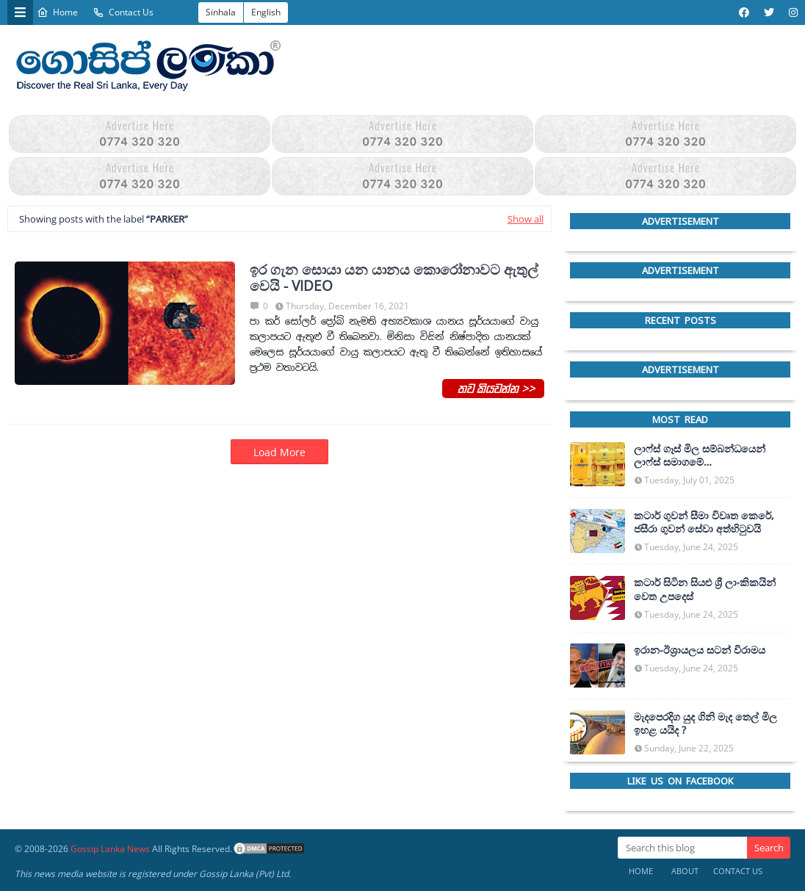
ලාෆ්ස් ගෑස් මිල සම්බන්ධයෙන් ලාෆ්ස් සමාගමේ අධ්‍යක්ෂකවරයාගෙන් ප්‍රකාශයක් (704, 455)
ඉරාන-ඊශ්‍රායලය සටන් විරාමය (699, 650)
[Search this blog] (682, 848)
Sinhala (221, 12)
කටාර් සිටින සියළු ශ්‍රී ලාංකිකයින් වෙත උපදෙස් (705, 589)
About (684, 870)
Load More (279, 452)
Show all (526, 219)
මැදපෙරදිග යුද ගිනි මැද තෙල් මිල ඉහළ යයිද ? (705, 723)
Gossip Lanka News (110, 849)
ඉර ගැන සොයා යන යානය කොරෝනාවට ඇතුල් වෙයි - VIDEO (394, 278)
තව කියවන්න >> (493, 388)
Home (57, 12)
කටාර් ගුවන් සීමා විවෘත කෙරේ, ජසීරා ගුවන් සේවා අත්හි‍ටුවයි (704, 522)
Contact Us (123, 12)
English (266, 12)
